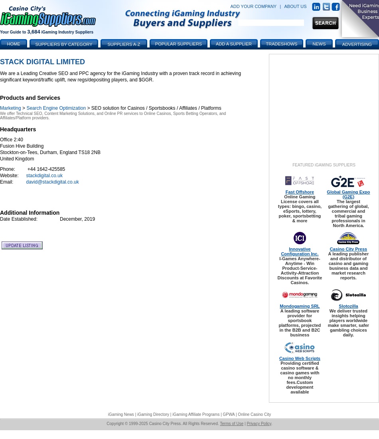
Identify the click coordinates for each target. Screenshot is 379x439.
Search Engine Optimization (56, 108)
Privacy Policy (259, 423)
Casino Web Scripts (299, 358)
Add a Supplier (234, 44)
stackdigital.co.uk (44, 175)
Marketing (10, 108)
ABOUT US (295, 6)
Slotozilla (348, 306)
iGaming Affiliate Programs (195, 414)
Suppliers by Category (63, 44)
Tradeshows (282, 44)
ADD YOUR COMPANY (253, 6)
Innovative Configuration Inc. (299, 251)
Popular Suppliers (178, 44)
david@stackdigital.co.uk (52, 182)
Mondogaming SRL (300, 306)
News (319, 44)
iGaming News (121, 414)
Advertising (357, 44)
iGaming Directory (153, 414)
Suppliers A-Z (124, 44)
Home (13, 44)
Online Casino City (254, 414)
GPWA (229, 414)
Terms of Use (231, 423)
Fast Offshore (300, 192)
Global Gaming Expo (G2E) (348, 194)
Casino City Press (348, 249)
